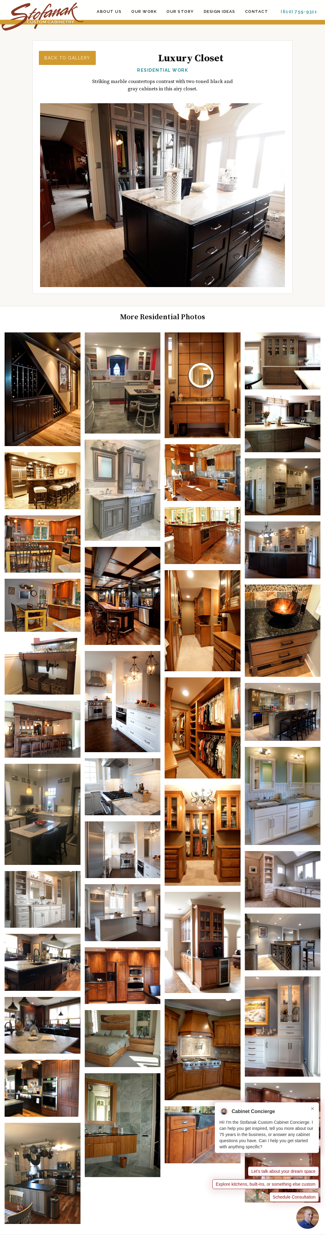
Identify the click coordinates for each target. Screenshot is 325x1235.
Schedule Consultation (294, 1197)
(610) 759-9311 (299, 11)
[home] (42, 16)
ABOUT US (109, 11)
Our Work (144, 11)
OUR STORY (180, 11)
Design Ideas (219, 11)
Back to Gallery (67, 57)
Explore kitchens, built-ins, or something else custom (266, 1184)
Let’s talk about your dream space (283, 1171)
